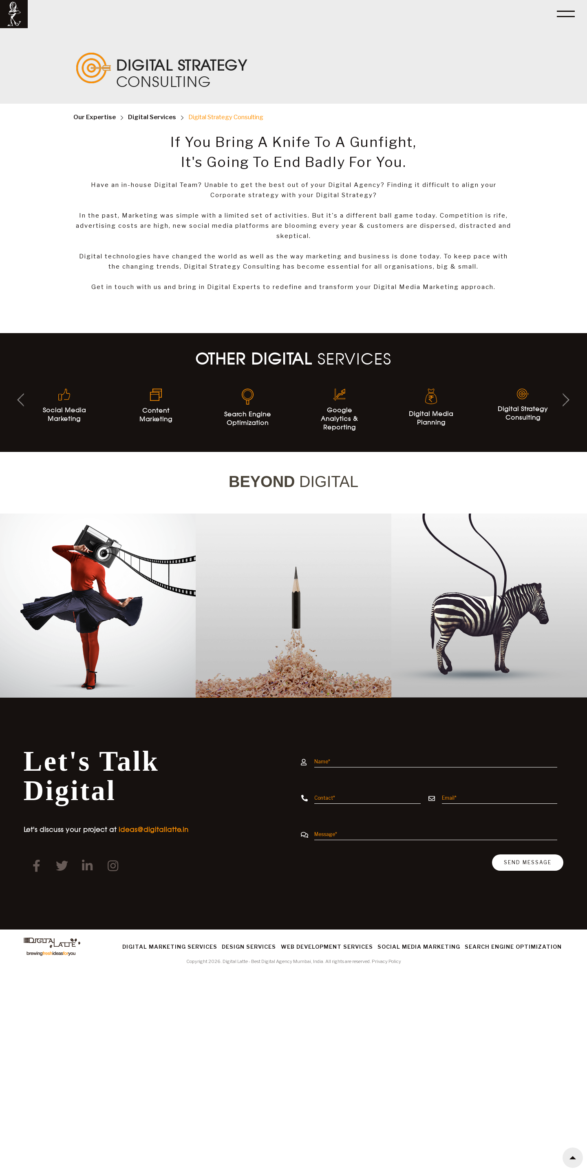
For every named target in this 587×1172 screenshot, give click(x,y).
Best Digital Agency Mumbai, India (287, 961)
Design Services (249, 946)
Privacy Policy (386, 961)
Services (152, 117)
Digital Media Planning (431, 407)
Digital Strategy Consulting (225, 117)
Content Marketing (155, 406)
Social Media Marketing (64, 406)
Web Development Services (327, 946)
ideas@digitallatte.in (154, 829)
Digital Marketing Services (169, 946)
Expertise (94, 117)
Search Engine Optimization (247, 407)
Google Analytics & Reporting (339, 410)
